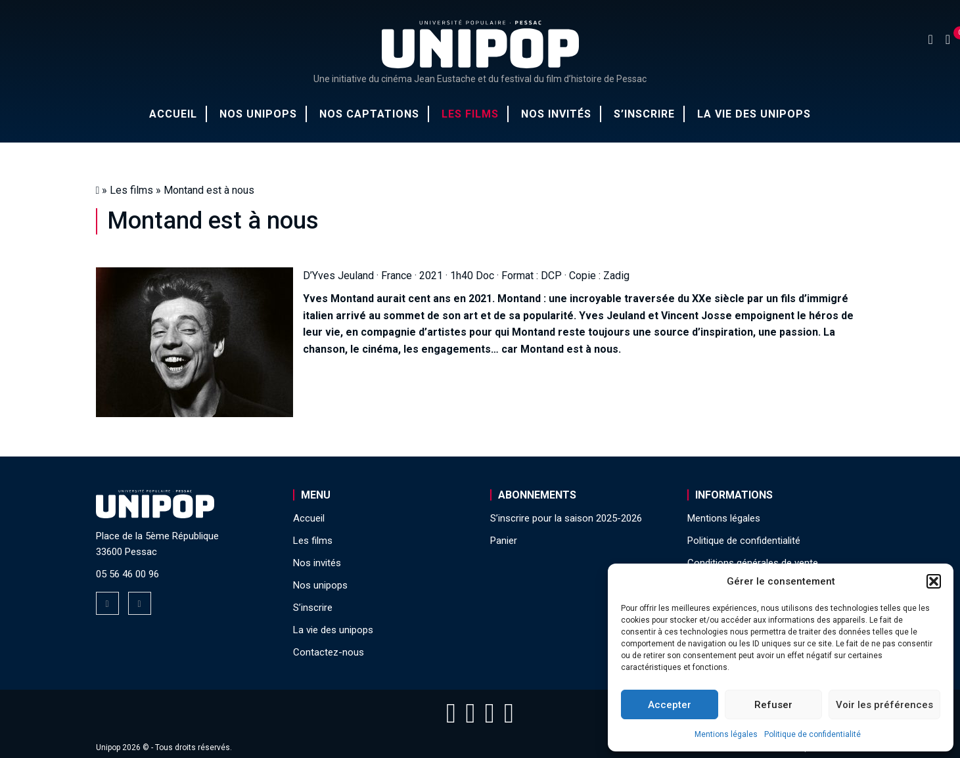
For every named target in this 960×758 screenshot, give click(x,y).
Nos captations (369, 114)
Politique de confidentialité (812, 734)
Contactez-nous (328, 652)
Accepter (669, 705)
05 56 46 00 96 (127, 574)
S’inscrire (644, 114)
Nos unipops (258, 114)
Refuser (773, 705)
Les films (470, 114)
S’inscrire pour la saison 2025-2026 (566, 518)
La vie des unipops (754, 114)
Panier (503, 540)
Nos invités (556, 114)
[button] (933, 581)
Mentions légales (726, 734)
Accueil (173, 114)
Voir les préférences (884, 705)
